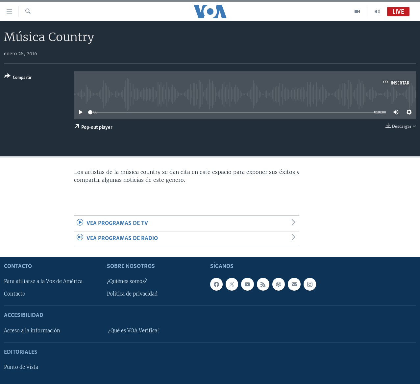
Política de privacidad (132, 294)
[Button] (18, 78)
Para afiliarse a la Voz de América (43, 282)
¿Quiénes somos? (127, 282)
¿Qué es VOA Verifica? (134, 331)
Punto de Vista (21, 367)
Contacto (14, 294)
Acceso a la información (32, 331)
